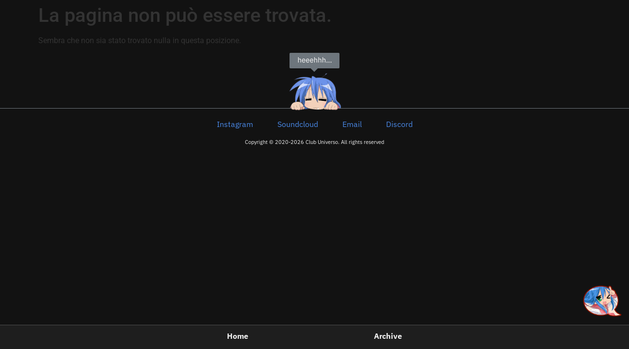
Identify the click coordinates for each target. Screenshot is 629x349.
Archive (388, 336)
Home (237, 336)
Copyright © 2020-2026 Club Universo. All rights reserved (314, 142)
